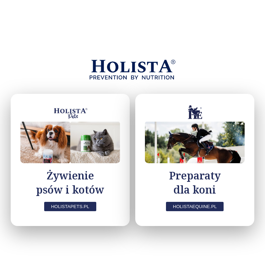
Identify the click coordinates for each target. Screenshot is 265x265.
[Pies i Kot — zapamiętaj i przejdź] (70, 160)
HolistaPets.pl (70, 206)
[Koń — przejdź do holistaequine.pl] (194, 160)
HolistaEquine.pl (195, 206)
